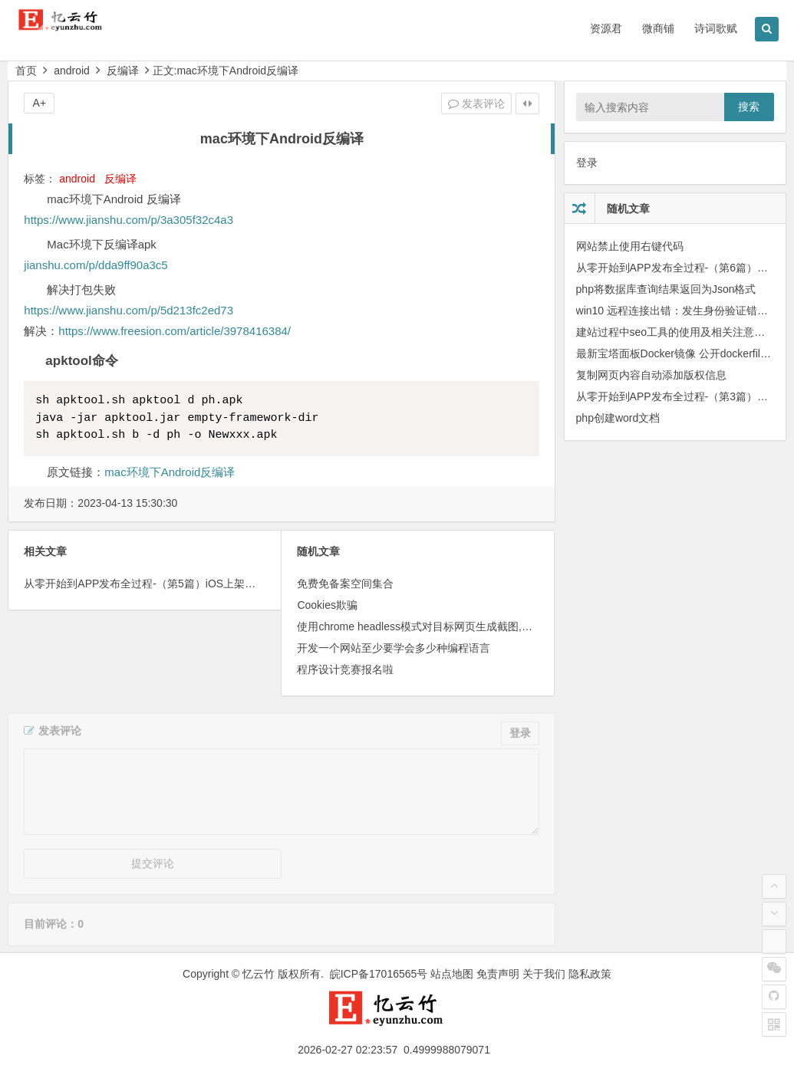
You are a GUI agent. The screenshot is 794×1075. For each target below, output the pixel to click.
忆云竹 (258, 974)
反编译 (123, 70)
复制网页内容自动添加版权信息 (651, 375)
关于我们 (543, 974)
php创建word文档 (618, 418)
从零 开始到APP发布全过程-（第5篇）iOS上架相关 (145, 583)
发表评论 (476, 103)
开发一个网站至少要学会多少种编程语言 (393, 648)
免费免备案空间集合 (345, 583)
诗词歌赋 (715, 28)
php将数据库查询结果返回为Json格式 (666, 289)
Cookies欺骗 (327, 605)
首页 (26, 70)
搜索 (748, 106)
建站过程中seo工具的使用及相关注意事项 (676, 332)
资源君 (606, 28)
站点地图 (451, 974)
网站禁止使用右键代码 (630, 246)
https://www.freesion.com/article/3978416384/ (174, 330)
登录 (587, 162)
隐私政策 (589, 974)
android (72, 70)
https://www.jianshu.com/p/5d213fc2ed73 (128, 310)
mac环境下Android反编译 (169, 471)
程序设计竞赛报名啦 (345, 669)
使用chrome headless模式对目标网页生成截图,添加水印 (431, 626)
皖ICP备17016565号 (379, 974)
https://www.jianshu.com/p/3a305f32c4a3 (128, 219)
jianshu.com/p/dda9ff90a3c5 (95, 264)
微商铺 (658, 28)
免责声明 (497, 974)
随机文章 (628, 208)
